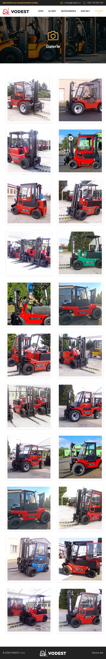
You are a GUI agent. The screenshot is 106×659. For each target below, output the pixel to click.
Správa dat (97, 652)
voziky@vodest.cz (72, 3)
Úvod (40, 11)
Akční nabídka (68, 11)
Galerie (99, 11)
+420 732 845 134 (94, 3)
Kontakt (85, 11)
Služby (52, 11)
